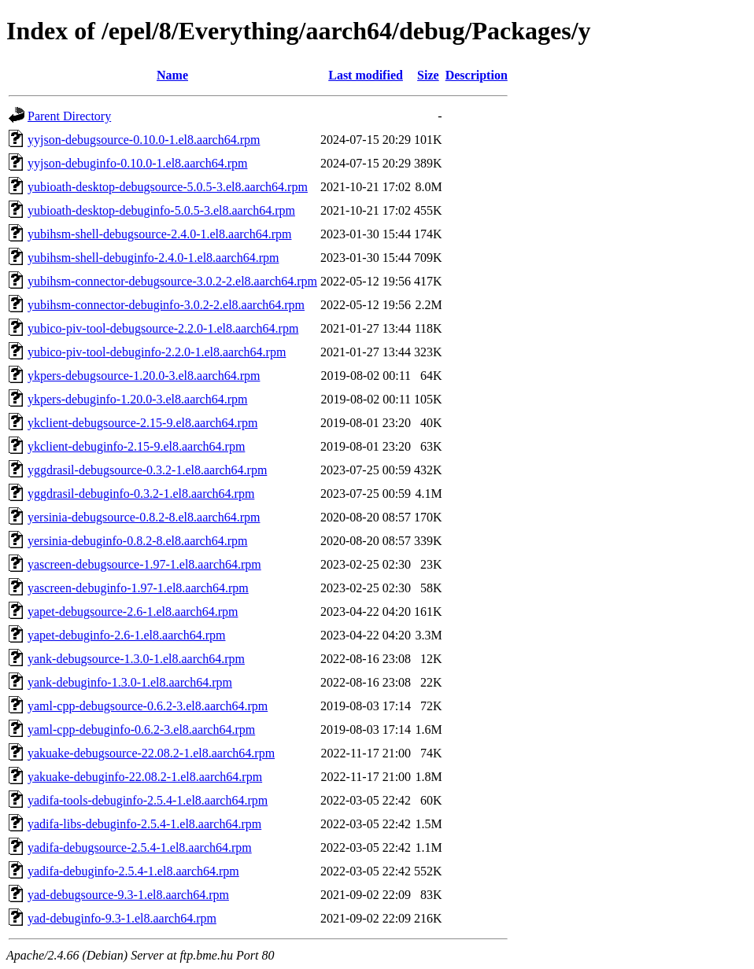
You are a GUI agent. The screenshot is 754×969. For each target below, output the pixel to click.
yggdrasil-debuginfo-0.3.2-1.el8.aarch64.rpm (141, 493)
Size (428, 75)
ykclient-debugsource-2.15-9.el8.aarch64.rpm (142, 422)
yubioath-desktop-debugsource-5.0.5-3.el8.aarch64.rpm (168, 186)
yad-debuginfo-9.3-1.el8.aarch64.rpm (122, 918)
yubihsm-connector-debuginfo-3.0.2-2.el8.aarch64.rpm (166, 304)
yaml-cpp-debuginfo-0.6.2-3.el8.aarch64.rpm (141, 729)
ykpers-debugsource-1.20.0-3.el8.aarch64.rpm (144, 375)
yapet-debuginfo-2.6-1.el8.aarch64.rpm (126, 635)
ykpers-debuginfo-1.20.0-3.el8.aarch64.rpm (137, 399)
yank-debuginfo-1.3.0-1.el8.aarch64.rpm (130, 682)
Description (476, 75)
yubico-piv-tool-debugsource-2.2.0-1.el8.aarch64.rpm (163, 328)
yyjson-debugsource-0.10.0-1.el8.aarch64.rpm (144, 139)
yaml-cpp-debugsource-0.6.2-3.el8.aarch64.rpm (148, 706)
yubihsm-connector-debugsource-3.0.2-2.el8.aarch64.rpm (172, 281)
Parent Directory (69, 116)
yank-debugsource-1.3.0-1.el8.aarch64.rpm (136, 658)
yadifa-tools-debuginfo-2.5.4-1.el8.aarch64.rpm (148, 800)
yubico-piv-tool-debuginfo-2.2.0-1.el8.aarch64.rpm (157, 352)
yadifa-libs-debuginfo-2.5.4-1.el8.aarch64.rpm (144, 824)
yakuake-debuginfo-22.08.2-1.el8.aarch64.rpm (145, 776)
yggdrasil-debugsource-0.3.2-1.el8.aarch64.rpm (147, 470)
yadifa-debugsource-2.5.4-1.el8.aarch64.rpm (140, 847)
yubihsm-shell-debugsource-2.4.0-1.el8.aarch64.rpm (159, 234)
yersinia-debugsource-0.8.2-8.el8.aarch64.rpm (144, 517)
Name (172, 75)
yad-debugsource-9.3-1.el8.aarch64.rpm (128, 894)
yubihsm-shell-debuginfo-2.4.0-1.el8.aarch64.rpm (153, 257)
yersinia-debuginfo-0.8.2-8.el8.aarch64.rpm (137, 540)
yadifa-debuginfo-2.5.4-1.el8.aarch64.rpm (133, 871)
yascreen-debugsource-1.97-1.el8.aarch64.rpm (144, 564)
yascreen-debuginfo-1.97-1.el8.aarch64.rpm (138, 588)
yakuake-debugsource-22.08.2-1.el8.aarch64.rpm (151, 753)
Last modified (365, 75)
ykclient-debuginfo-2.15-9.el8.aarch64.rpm (136, 446)
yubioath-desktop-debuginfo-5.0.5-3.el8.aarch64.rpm (161, 210)
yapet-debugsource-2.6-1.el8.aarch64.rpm (133, 611)
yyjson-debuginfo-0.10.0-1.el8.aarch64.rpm (137, 163)
